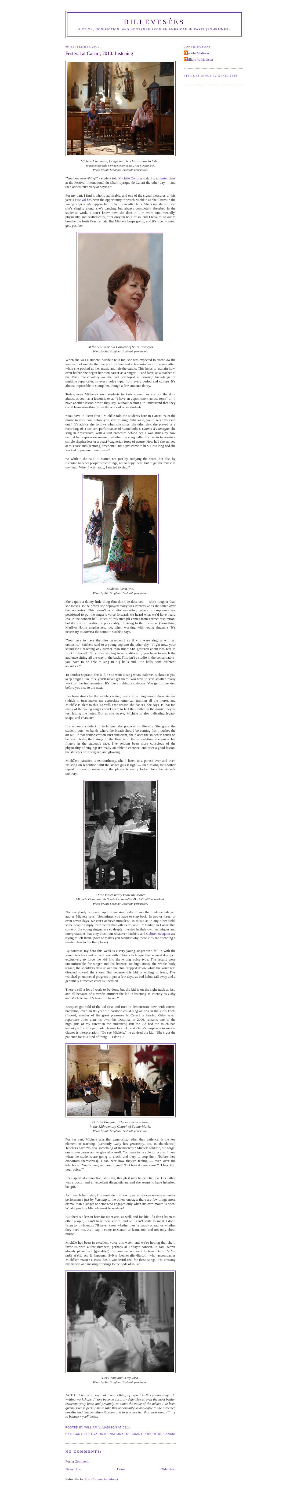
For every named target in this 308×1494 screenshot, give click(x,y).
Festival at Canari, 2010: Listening (99, 53)
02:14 (127, 1427)
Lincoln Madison (197, 53)
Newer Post (74, 1469)
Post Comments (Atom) (101, 1479)
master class (166, 178)
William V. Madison (199, 59)
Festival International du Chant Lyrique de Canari (130, 1433)
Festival (80, 200)
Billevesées (154, 22)
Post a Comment (77, 1461)
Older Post (168, 1469)
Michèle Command (131, 178)
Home (121, 1469)
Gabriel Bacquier (158, 934)
